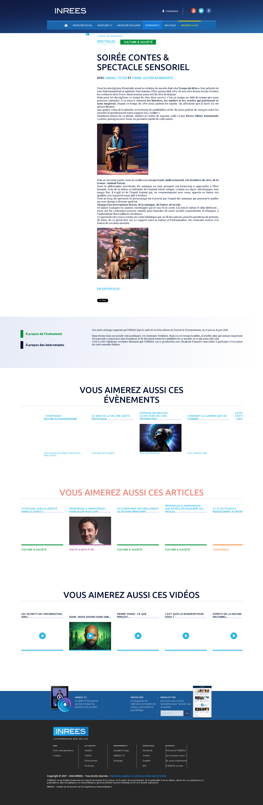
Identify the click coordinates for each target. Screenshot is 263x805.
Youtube (147, 760)
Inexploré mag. (121, 750)
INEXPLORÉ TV (105, 25)
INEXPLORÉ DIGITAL (82, 25)
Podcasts (89, 766)
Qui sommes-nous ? (176, 755)
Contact (57, 755)
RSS (144, 766)
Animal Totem (116, 77)
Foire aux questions (63, 750)
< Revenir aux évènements (109, 36)
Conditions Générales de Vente (149, 776)
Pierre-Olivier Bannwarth (152, 77)
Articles (88, 750)
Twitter (146, 755)
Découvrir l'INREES (176, 750)
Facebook (147, 750)
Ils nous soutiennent (176, 760)
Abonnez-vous (189, 25)
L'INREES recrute (174, 766)
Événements (152, 25)
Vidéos (88, 755)
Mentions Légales (120, 776)
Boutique (170, 25)
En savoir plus (108, 288)
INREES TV (119, 755)
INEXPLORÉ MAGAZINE (128, 25)
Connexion (172, 11)
